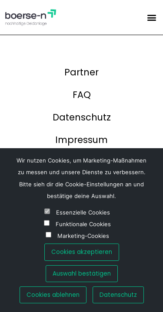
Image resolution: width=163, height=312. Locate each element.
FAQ (82, 94)
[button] (151, 17)
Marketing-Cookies (83, 236)
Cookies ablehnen (53, 295)
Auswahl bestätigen (82, 274)
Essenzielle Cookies (83, 212)
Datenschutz (82, 117)
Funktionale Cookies (83, 224)
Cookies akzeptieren (81, 252)
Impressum (81, 139)
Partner (81, 72)
